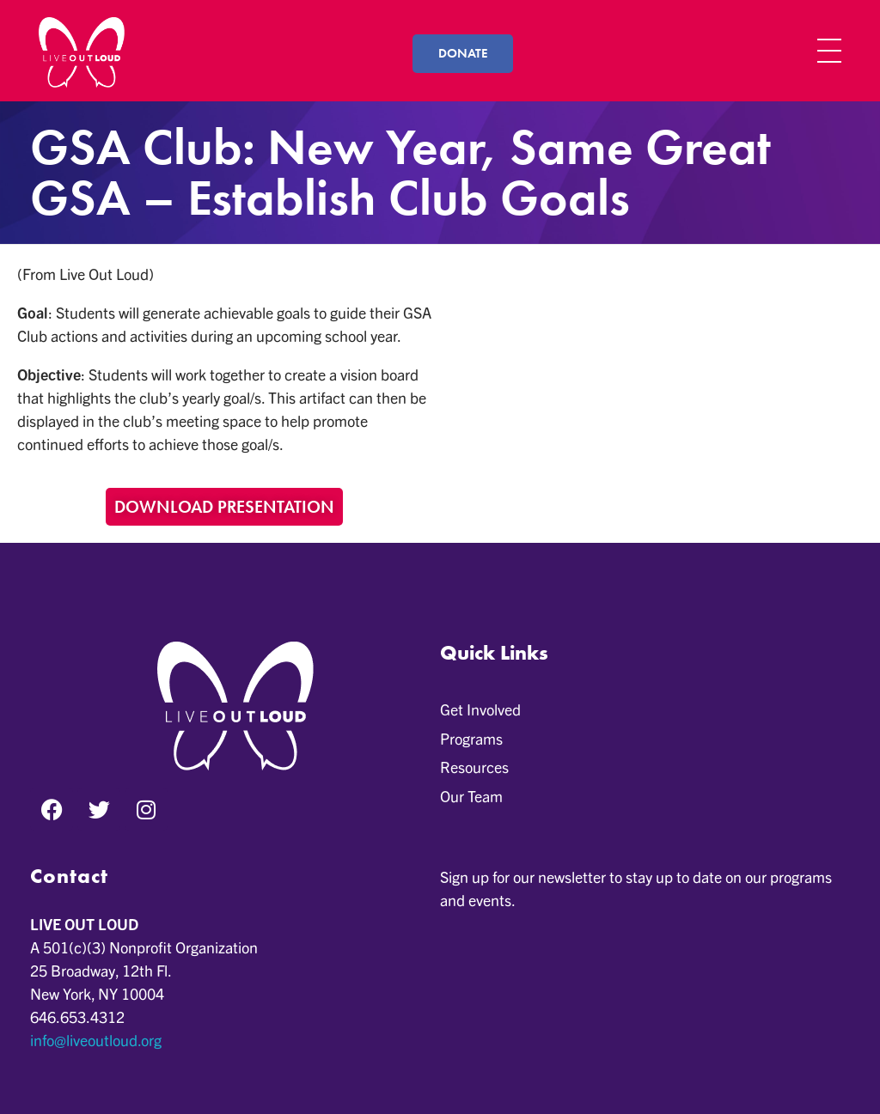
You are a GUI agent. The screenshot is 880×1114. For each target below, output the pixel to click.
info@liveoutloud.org (96, 1040)
